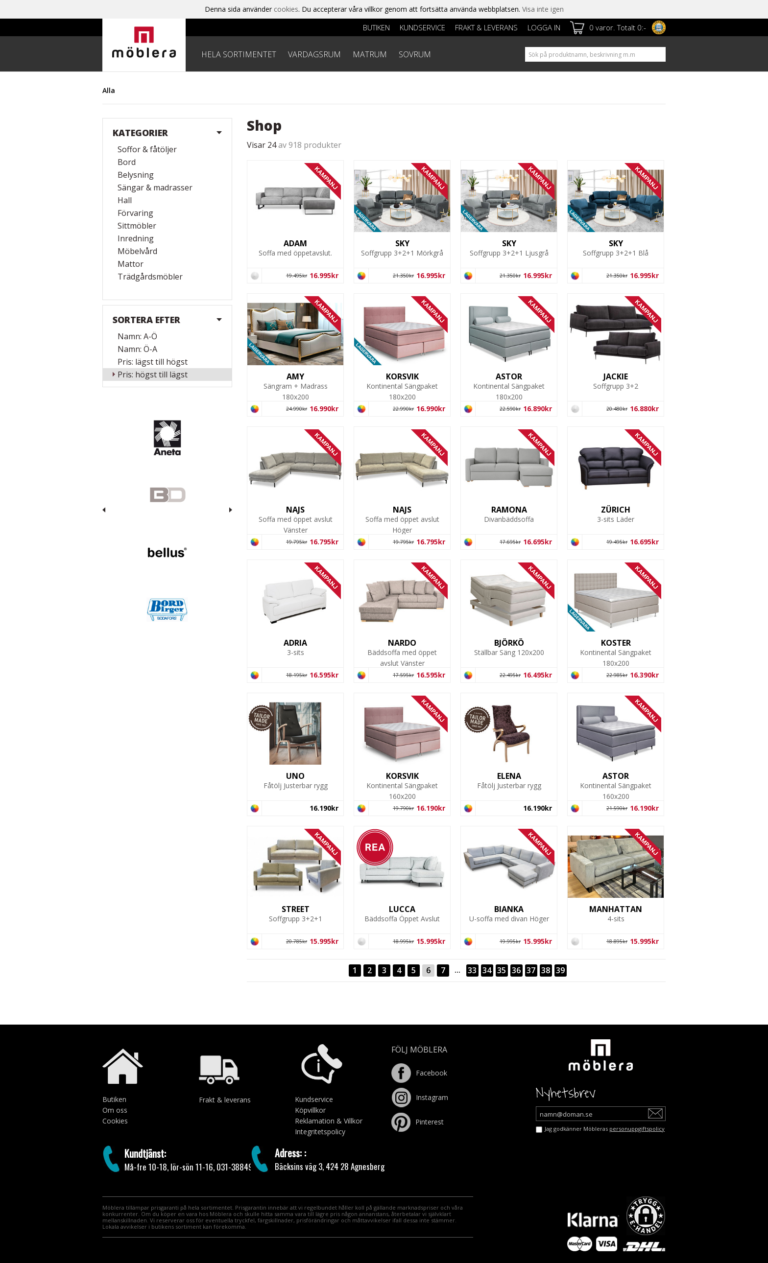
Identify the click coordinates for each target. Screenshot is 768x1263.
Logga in (544, 27)
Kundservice (422, 27)
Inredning (136, 238)
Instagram (419, 1097)
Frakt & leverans (486, 27)
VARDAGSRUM (314, 54)
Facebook (419, 1072)
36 (516, 970)
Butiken (376, 27)
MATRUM (370, 54)
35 (501, 970)
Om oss (114, 1110)
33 (472, 970)
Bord (127, 162)
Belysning (136, 174)
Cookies (115, 1120)
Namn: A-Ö (137, 336)
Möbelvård (137, 251)
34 (486, 970)
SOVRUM (415, 54)
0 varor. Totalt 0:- (617, 27)
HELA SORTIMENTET (238, 54)
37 (531, 970)
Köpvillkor (310, 1110)
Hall (125, 200)
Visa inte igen (543, 9)
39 (560, 970)
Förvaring (135, 213)
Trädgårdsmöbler (150, 276)
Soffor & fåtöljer (147, 149)
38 (545, 970)
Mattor (131, 263)
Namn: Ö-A (137, 349)
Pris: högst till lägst (153, 374)
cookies (286, 9)
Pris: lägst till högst (153, 361)
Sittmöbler (137, 225)
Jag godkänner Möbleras (605, 1128)
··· (457, 972)
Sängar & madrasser (155, 187)
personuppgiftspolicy (637, 1128)
